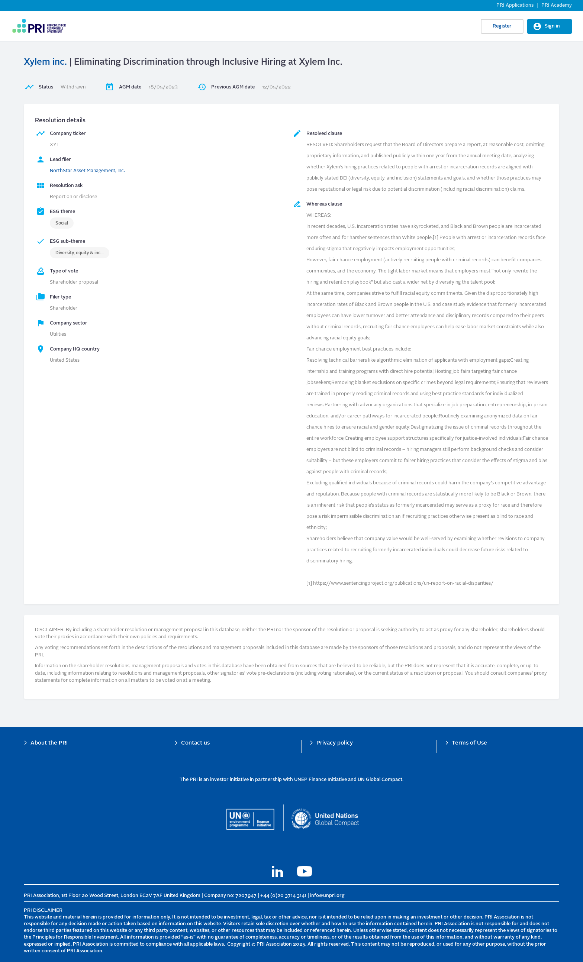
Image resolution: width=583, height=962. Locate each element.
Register (502, 26)
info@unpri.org (327, 895)
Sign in (552, 26)
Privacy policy (334, 743)
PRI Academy (556, 5)
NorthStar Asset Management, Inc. (87, 170)
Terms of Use (469, 743)
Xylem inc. (45, 62)
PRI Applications (515, 5)
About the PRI (49, 743)
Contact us (195, 743)
